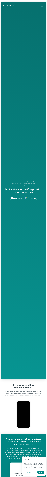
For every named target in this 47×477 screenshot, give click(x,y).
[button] (41, 6)
